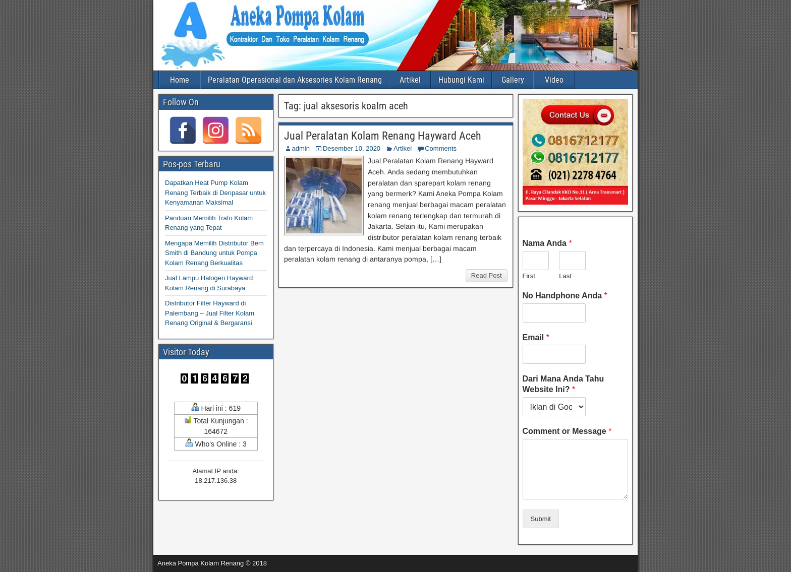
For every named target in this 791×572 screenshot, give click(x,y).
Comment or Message (567, 431)
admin (301, 148)
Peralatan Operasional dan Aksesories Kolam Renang (295, 80)
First (529, 276)
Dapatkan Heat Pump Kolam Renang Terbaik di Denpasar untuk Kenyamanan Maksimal (215, 192)
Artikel (410, 80)
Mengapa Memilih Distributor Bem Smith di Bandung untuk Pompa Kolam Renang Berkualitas (214, 253)
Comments (441, 148)
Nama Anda (547, 243)
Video (554, 80)
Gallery (512, 80)
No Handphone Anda (565, 295)
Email (536, 337)
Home (179, 80)
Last (565, 276)
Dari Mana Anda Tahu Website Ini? (563, 384)
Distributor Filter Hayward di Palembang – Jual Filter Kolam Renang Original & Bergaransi (209, 313)
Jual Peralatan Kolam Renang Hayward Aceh (382, 136)
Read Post (486, 275)
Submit (541, 519)
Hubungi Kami (461, 80)
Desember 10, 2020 (351, 148)
